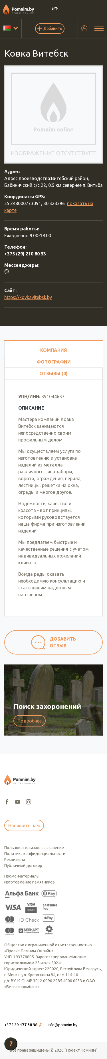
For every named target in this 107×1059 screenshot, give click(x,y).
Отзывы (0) (53, 373)
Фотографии (54, 361)
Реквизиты (14, 859)
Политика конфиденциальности (34, 853)
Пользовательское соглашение (34, 847)
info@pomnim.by (62, 1025)
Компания (53, 350)
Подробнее (29, 720)
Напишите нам (24, 825)
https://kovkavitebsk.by (28, 297)
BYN (55, 8)
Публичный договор (23, 865)
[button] (23, 1025)
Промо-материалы (21, 876)
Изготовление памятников (29, 882)
